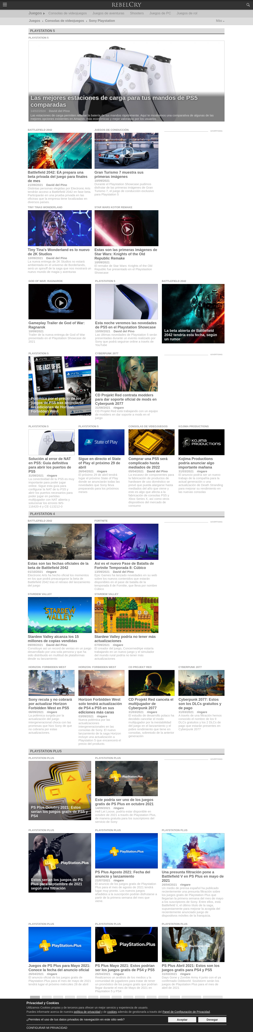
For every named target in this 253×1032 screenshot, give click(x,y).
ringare (119, 407)
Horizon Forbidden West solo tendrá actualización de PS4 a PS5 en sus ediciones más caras (100, 705)
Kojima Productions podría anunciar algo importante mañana (196, 463)
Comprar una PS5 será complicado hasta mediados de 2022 (148, 463)
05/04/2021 (136, 471)
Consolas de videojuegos (67, 13)
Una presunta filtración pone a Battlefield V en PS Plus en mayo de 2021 (193, 876)
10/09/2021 (102, 180)
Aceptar (182, 1019)
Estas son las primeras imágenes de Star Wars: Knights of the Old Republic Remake (126, 254)
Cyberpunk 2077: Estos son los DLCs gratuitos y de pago (199, 703)
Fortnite (101, 520)
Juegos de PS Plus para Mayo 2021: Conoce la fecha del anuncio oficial (59, 968)
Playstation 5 (42, 31)
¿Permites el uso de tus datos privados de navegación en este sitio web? (75, 1019)
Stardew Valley (40, 594)
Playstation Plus (46, 751)
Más (219, 20)
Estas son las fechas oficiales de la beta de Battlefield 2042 (58, 565)
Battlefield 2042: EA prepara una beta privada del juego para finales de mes (57, 176)
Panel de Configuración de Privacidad (186, 1011)
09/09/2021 (35, 645)
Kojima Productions (193, 426)
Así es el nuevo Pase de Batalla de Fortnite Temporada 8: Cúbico (124, 565)
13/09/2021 (102, 571)
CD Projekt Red (140, 667)
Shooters (137, 13)
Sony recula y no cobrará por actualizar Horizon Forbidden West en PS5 (50, 703)
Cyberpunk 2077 (106, 353)
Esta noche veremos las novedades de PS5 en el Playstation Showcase (126, 325)
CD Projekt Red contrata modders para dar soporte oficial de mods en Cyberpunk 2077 (126, 399)
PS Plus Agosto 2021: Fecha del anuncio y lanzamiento (122, 874)
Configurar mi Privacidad (46, 1027)
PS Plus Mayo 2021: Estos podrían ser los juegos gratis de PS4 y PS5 (125, 968)
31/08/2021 (102, 407)
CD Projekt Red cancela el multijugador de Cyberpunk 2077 (151, 703)
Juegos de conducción (112, 129)
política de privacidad (87, 1011)
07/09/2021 (102, 645)
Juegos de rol (187, 13)
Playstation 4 (42, 514)
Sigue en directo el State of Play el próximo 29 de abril (99, 463)
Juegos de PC (160, 13)
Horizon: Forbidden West (47, 667)
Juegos (35, 13)
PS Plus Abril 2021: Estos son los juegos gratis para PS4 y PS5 (190, 968)
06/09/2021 (36, 712)
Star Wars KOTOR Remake (113, 207)
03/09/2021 (86, 716)
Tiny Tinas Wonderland (45, 207)
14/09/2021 (102, 808)
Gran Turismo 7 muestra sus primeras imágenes (119, 174)
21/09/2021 (35, 185)
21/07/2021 (102, 880)
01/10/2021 (35, 571)
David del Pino (56, 185)
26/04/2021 (86, 471)
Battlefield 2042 (40, 129)
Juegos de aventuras (108, 13)
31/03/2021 (186, 471)
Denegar (212, 1019)
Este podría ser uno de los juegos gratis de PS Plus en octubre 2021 (124, 802)
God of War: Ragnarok (45, 281)
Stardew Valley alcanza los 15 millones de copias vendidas (53, 639)
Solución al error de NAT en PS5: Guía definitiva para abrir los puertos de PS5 (49, 465)
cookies (112, 1011)
